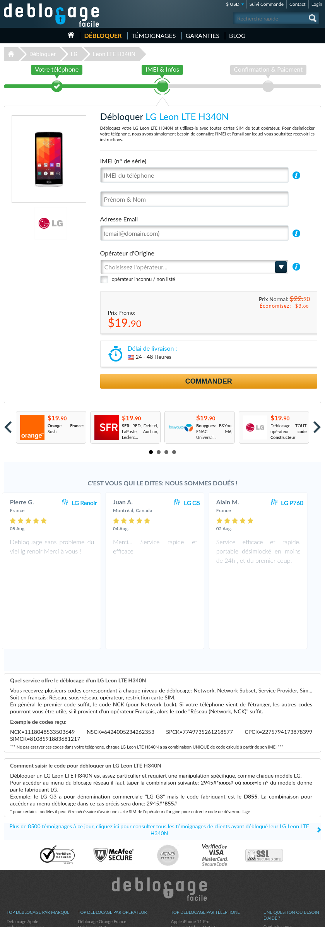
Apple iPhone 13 (186, 870)
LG (74, 54)
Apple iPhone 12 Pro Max (195, 859)
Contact (297, 4)
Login (316, 4)
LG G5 (200, 502)
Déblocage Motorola (25, 859)
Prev (8, 427)
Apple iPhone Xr (186, 864)
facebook (284, 918)
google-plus (315, 918)
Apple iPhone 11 (186, 876)
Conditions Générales (283, 858)
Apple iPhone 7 (185, 888)
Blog (237, 35)
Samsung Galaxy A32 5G (194, 853)
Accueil (71, 35)
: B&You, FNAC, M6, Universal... (214, 431)
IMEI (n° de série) (123, 160)
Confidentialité (277, 864)
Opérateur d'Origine (127, 253)
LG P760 (300, 502)
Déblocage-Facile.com (162, 815)
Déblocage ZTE (21, 870)
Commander (208, 381)
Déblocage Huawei (24, 882)
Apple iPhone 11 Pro (190, 847)
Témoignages (154, 35)
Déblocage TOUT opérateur (288, 431)
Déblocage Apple (22, 847)
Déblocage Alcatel (23, 876)
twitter (300, 918)
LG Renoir (91, 502)
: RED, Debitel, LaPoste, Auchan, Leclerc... (140, 431)
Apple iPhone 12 (186, 882)
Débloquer (102, 35)
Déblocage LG (19, 888)
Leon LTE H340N (113, 54)
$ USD (232, 4)
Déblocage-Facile (52, 15)
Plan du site (274, 869)
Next (317, 427)
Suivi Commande (267, 4)
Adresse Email (119, 219)
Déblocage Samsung (25, 853)
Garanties (202, 35)
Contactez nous (277, 852)
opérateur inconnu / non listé (143, 279)
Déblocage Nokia (22, 864)
